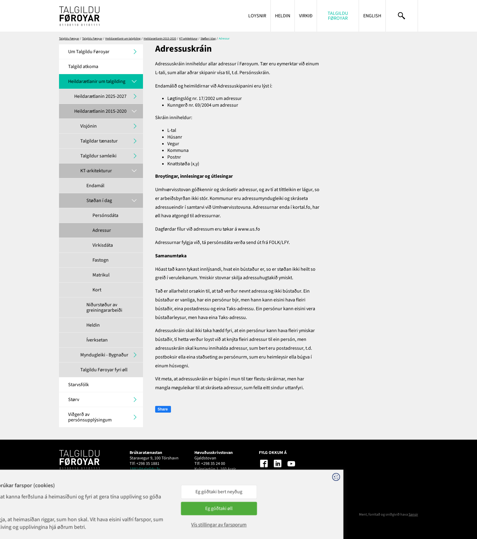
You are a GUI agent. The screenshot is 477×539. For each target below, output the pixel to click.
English (372, 15)
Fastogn (100, 260)
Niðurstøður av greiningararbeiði (104, 307)
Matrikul (101, 275)
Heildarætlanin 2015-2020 (160, 38)
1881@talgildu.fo (145, 469)
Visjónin (88, 126)
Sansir (413, 514)
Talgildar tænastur (99, 141)
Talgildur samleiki (98, 156)
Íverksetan (97, 340)
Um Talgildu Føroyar (89, 51)
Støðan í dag (208, 38)
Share (163, 409)
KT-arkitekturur (188, 38)
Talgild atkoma (83, 66)
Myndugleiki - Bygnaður (104, 355)
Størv (73, 399)
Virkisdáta (102, 245)
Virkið (305, 15)
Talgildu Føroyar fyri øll (103, 369)
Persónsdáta (105, 215)
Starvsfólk (78, 384)
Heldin (282, 15)
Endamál (95, 185)
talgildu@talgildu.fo (212, 475)
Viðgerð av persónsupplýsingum (90, 417)
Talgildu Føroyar (338, 16)
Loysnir (257, 15)
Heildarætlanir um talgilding (123, 38)
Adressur (101, 230)
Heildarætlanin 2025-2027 (100, 96)
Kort (96, 290)
